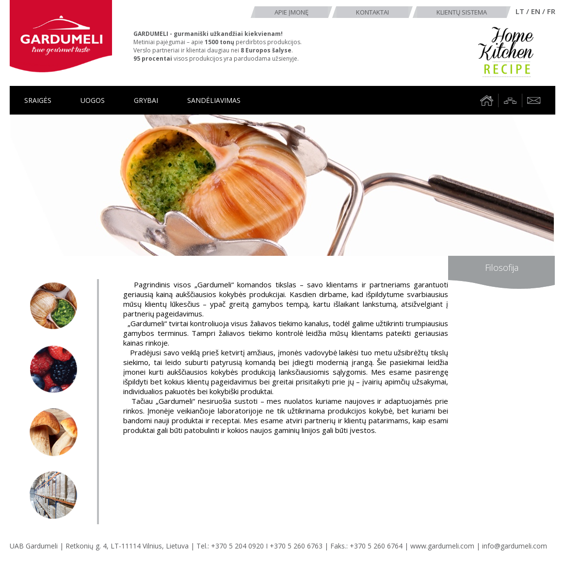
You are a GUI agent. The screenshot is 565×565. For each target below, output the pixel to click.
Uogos (93, 100)
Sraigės (37, 100)
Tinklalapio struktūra (510, 100)
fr (551, 11)
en (535, 11)
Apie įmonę (291, 12)
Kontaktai (372, 12)
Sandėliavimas (214, 100)
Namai (486, 100)
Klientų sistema (461, 12)
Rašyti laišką (534, 100)
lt (520, 11)
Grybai (146, 100)
